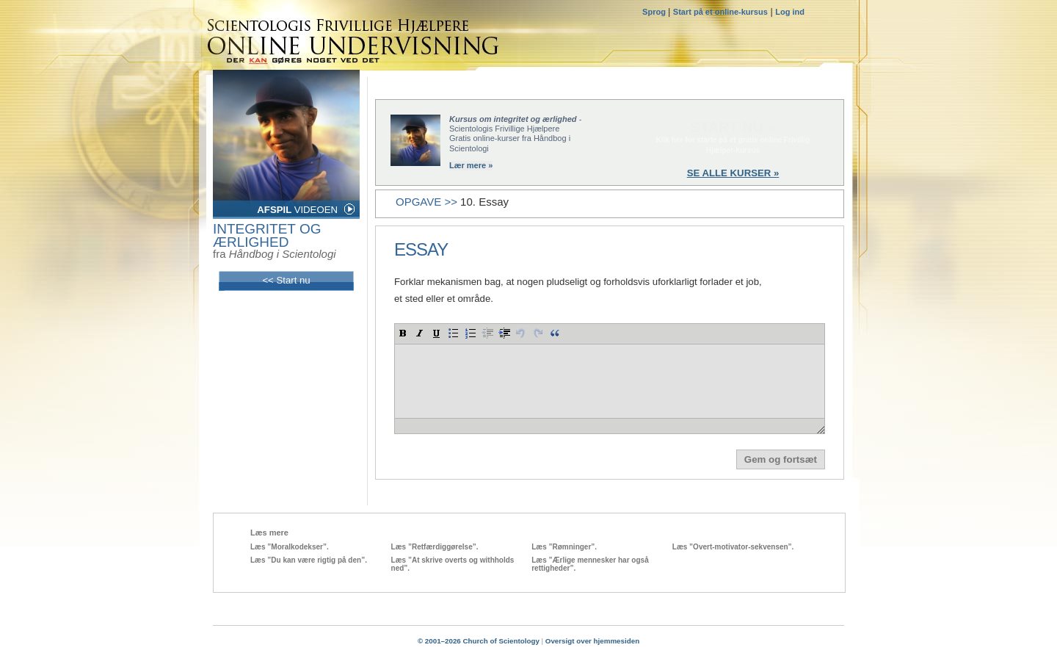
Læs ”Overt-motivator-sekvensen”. (733, 547)
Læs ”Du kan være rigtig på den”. (308, 560)
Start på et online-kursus (720, 11)
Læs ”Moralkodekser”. (289, 547)
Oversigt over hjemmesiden (592, 641)
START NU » (732, 127)
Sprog (655, 11)
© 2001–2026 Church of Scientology (479, 641)
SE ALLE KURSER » (733, 172)
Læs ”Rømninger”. (564, 547)
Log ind (789, 11)
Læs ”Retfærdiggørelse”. (435, 547)
